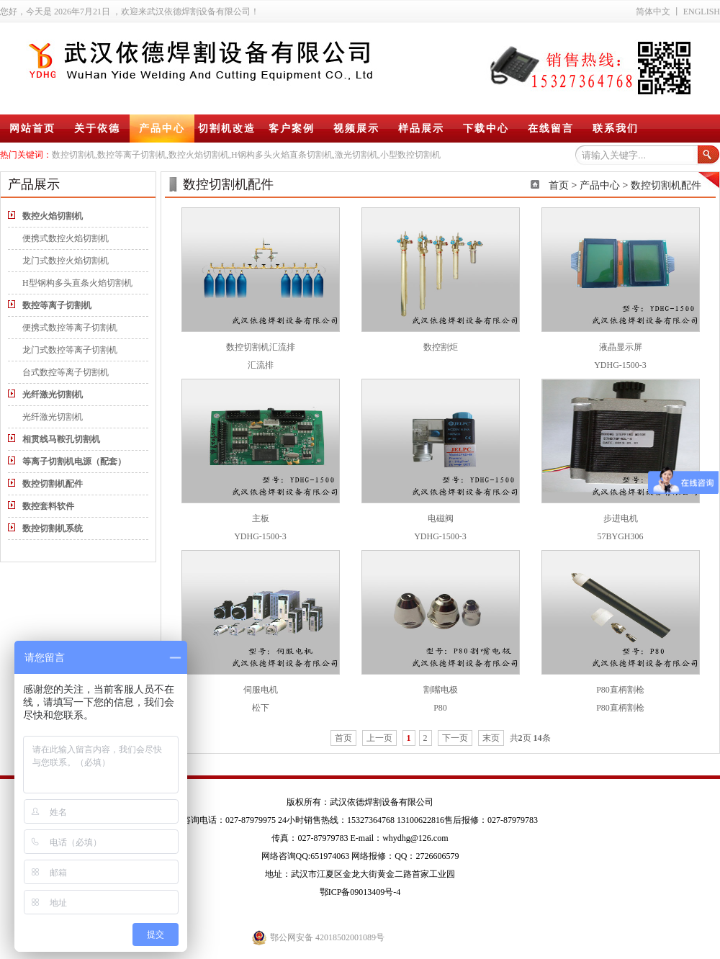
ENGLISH (701, 11)
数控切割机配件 (666, 185)
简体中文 (653, 11)
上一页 (379, 738)
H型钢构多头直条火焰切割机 (77, 283)
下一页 (455, 738)
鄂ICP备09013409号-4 (360, 892)
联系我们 (616, 128)
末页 (491, 738)
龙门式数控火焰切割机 (65, 261)
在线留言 (551, 128)
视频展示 (356, 128)
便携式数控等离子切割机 (69, 328)
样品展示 (421, 128)
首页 (559, 185)
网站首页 (32, 128)
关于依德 (97, 128)
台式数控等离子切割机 (65, 372)
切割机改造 (227, 128)
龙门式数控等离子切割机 (69, 350)
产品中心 (162, 128)
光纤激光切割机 (52, 417)
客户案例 (292, 128)
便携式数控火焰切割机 (65, 238)
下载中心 (486, 128)
